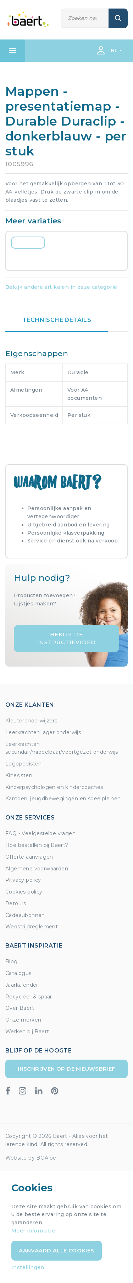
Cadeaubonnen (25, 915)
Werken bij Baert (27, 1031)
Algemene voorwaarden (36, 868)
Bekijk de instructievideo (66, 638)
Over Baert (19, 1008)
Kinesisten (18, 775)
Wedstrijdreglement (31, 926)
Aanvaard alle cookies (56, 1250)
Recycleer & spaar (28, 996)
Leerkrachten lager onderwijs (43, 732)
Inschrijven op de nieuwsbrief (66, 1068)
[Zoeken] (85, 18)
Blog (11, 961)
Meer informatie (33, 1231)
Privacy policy (23, 880)
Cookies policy (24, 892)
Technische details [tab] (56, 320)
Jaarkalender (21, 985)
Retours (15, 903)
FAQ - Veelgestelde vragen (40, 833)
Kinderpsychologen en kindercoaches (54, 787)
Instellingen (27, 1267)
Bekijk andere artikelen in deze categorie (61, 287)
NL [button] (114, 50)
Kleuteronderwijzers (31, 720)
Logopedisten (23, 763)
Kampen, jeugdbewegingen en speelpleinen (63, 798)
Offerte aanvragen (29, 857)
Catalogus (18, 973)
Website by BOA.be (30, 1158)
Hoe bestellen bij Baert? (36, 845)
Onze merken (23, 1020)
